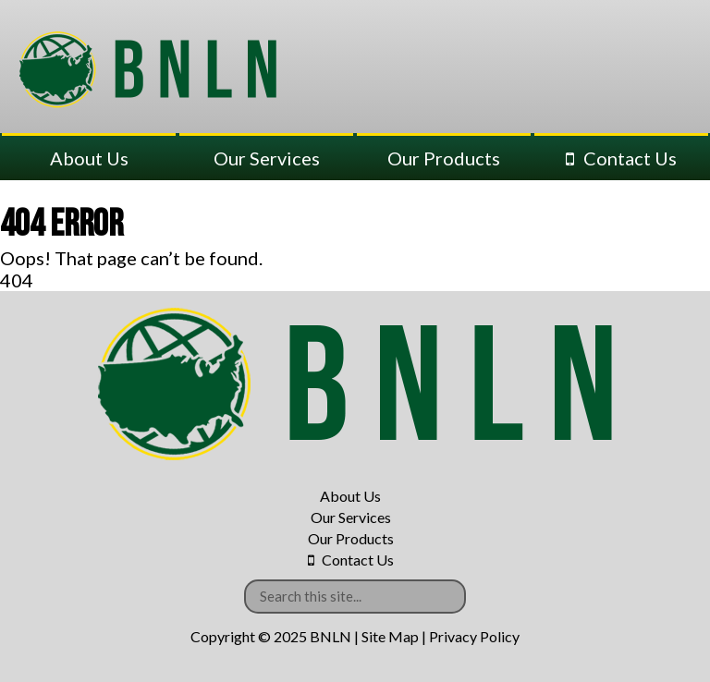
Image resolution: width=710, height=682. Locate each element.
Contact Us (630, 158)
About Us (89, 158)
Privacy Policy (474, 636)
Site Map (390, 636)
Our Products (443, 158)
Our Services (267, 158)
